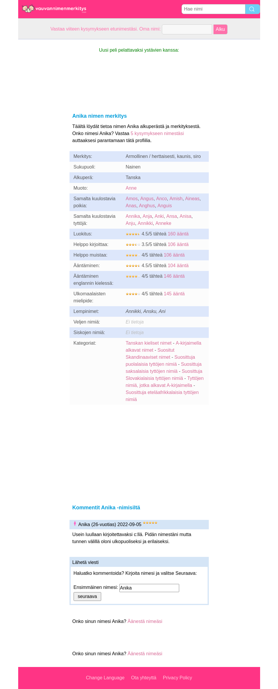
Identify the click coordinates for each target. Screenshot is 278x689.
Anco (161, 198)
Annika (133, 216)
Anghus (147, 205)
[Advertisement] (41, 127)
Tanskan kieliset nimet (149, 343)
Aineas (192, 198)
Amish (175, 198)
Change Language (105, 677)
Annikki (145, 223)
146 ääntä (174, 276)
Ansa (171, 216)
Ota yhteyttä (143, 677)
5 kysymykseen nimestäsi (157, 133)
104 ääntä (178, 265)
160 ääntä (178, 233)
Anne (131, 188)
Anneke (163, 223)
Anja (147, 216)
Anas (131, 205)
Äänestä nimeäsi (145, 621)
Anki (159, 216)
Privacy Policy (177, 677)
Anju (130, 223)
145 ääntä (174, 293)
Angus (146, 198)
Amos (132, 198)
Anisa (185, 216)
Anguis (164, 205)
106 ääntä (178, 244)
